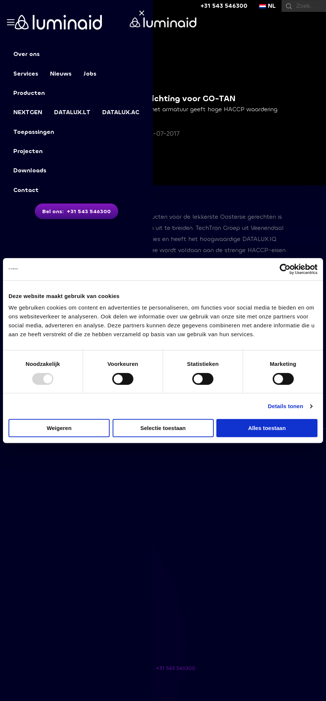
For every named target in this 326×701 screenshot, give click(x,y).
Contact (26, 190)
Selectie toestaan (163, 428)
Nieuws (60, 73)
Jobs (89, 73)
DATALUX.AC (120, 112)
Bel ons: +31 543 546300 (76, 211)
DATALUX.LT (72, 112)
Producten (29, 93)
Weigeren (59, 428)
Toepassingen (33, 132)
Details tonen (285, 406)
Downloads (29, 170)
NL (267, 6)
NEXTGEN (27, 112)
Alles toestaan (267, 428)
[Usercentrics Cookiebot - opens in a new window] (285, 269)
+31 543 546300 (223, 6)
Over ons (26, 54)
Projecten (28, 151)
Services (25, 73)
